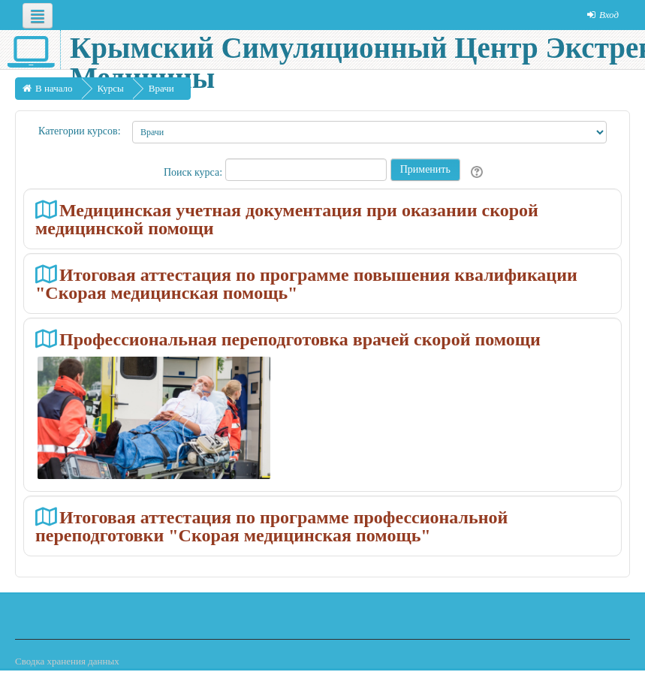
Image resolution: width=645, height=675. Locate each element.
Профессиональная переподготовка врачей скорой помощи (300, 339)
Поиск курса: (194, 172)
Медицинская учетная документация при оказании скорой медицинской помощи (286, 218)
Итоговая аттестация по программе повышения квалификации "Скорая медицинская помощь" (306, 283)
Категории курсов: (79, 131)
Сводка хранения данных (67, 661)
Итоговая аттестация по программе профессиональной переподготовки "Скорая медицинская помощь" (271, 526)
